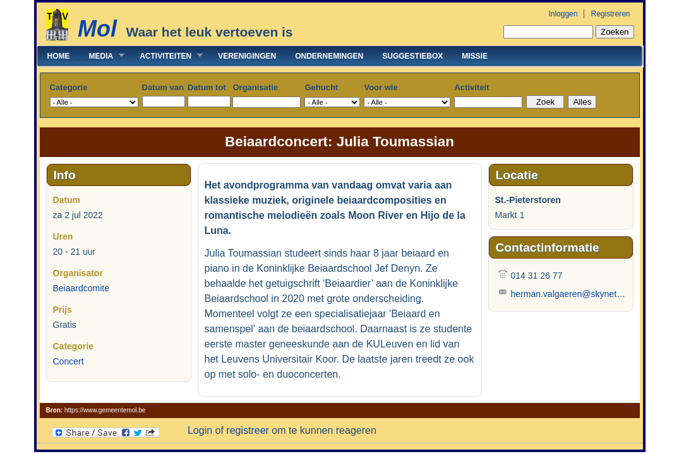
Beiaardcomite (81, 288)
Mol (97, 29)
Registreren (610, 13)
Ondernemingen (329, 56)
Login (200, 430)
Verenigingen (247, 56)
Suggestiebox (412, 56)
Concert (68, 361)
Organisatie (255, 87)
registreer (247, 430)
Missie (475, 56)
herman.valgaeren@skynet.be (570, 294)
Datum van (163, 87)
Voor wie (380, 87)
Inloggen (562, 13)
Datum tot (207, 87)
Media (102, 56)
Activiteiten (166, 56)
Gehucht (321, 87)
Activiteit (471, 87)
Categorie (69, 87)
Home (58, 56)
